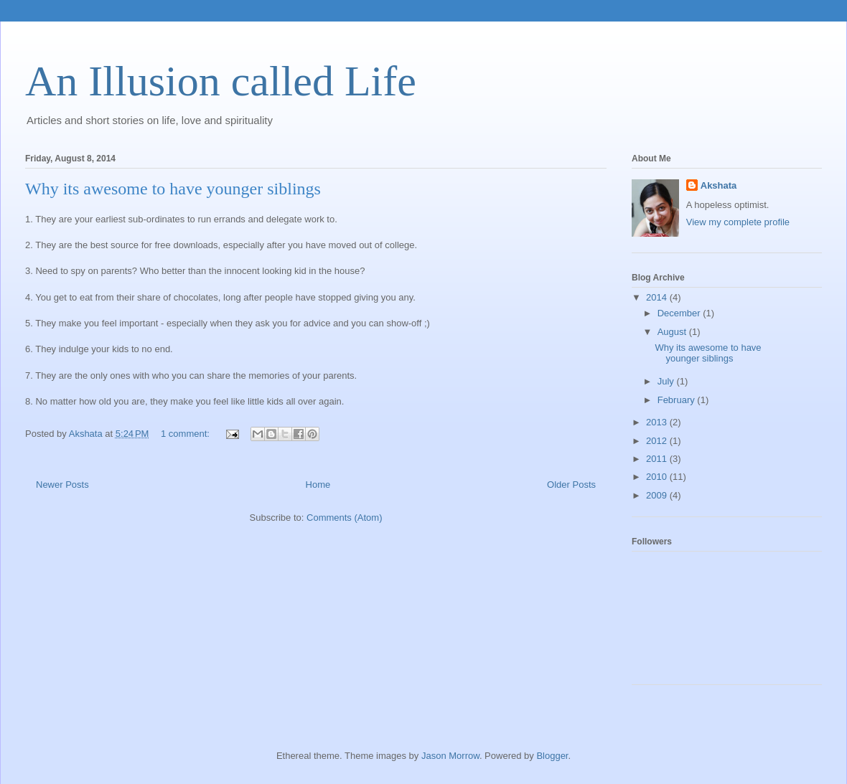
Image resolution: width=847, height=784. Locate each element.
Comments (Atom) (344, 517)
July (667, 381)
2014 (658, 297)
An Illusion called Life (220, 81)
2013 (658, 422)
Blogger (552, 755)
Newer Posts (62, 484)
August (673, 331)
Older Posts (571, 484)
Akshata (719, 185)
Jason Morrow (450, 755)
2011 (658, 458)
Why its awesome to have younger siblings (173, 188)
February (678, 400)
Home (318, 484)
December (680, 313)
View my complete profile (738, 222)
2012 (658, 440)
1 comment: (186, 433)
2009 (658, 495)
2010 (658, 476)
